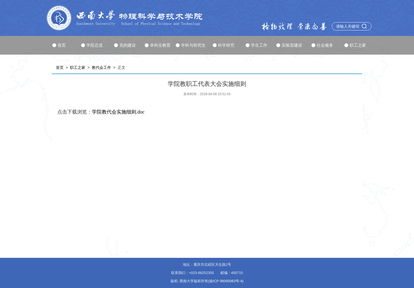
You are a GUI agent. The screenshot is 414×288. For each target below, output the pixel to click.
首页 (59, 45)
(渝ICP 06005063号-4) (225, 281)
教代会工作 (101, 67)
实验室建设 (289, 45)
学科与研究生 (191, 45)
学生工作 (256, 45)
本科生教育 (158, 45)
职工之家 (355, 45)
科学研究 (223, 45)
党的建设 (125, 45)
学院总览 (92, 45)
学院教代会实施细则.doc (118, 112)
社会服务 (322, 45)
